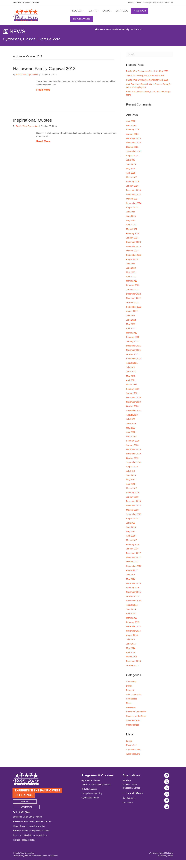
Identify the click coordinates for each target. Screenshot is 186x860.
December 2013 (133, 661)
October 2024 (132, 199)
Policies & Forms (156, 2)
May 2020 (130, 428)
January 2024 (132, 238)
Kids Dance (127, 802)
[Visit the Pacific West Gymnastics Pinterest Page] (167, 800)
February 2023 (132, 285)
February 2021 (132, 389)
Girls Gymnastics (134, 694)
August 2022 (132, 311)
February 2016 (132, 587)
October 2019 (132, 458)
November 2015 (133, 592)
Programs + (78, 10)
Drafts (129, 686)
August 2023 (132, 259)
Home (99, 29)
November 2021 (133, 350)
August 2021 (132, 363)
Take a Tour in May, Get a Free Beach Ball (145, 75)
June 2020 (131, 423)
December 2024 (133, 190)
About (130, 2)
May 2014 (130, 648)
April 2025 (130, 173)
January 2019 (132, 497)
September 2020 (133, 410)
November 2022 (133, 298)
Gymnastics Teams (90, 798)
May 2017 (130, 579)
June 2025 (131, 164)
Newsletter (131, 707)
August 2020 (132, 415)
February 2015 (132, 622)
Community (131, 681)
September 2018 (133, 514)
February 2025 (132, 181)
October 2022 (132, 302)
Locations (137, 2)
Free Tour (140, 10)
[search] (171, 2)
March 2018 (131, 540)
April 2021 (130, 380)
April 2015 (130, 613)
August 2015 (132, 605)
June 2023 (131, 268)
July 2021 (130, 367)
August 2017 (132, 570)
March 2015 (131, 618)
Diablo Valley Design (165, 856)
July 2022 (130, 315)
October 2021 (132, 354)
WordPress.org (133, 754)
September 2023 (133, 255)
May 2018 (130, 531)
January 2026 (132, 134)
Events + (94, 10)
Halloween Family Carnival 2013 (44, 68)
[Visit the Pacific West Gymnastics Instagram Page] (167, 781)
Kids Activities (128, 798)
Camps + (107, 10)
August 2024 (132, 207)
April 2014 (130, 652)
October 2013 (132, 665)
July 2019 (130, 471)
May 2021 (130, 376)
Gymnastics (131, 699)
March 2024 (131, 229)
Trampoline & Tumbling (92, 793)
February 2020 (132, 441)
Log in (129, 741)
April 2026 (130, 121)
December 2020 (133, 397)
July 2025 (130, 160)
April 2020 (130, 432)
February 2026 (132, 129)
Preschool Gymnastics (136, 712)
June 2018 (131, 527)
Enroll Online (81, 18)
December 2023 (133, 242)
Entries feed (131, 745)
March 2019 (131, 488)
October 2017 (132, 562)
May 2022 (130, 324)
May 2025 (130, 168)
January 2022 (132, 341)
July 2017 (130, 574)
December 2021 (133, 346)
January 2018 (132, 549)
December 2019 (133, 449)
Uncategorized (132, 725)
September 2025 (133, 151)
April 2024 (130, 225)
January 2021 (132, 393)
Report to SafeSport (38, 835)
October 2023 (132, 251)
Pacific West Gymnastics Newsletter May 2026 (147, 71)
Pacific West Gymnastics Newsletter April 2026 (147, 80)
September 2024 (133, 203)
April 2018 (130, 536)
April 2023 (130, 276)
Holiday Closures (20, 830)
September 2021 (133, 359)
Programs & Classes (98, 775)
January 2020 (132, 445)
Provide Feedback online (24, 840)
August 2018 (132, 518)
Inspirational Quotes (32, 120)
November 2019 (133, 454)
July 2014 (130, 639)
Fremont (130, 690)
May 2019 (130, 479)
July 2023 (130, 264)
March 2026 (131, 125)
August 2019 (132, 467)
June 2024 (131, 216)
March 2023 (131, 281)
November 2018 (133, 505)
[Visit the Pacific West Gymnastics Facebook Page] (167, 775)
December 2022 (133, 294)
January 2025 (132, 186)
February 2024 (132, 233)
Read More (43, 89)
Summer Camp (133, 720)
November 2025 (133, 142)
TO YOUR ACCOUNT (26, 2)
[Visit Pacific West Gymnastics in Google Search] (167, 794)
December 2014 (133, 626)
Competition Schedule (40, 830)
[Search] (149, 54)
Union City (27, 817)
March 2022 (131, 333)
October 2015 (132, 596)
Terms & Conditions (50, 856)
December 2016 (133, 583)
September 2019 (133, 462)
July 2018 (130, 523)
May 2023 (130, 272)
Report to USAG (20, 835)
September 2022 (133, 307)
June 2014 (131, 644)
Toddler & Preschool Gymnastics (96, 784)
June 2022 (131, 320)
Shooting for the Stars (136, 716)
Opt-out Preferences (33, 856)
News (167, 2)
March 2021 (131, 384)
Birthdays (122, 10)
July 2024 (130, 212)
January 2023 (132, 289)
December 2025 (133, 138)
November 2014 (133, 631)
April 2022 (130, 328)
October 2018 (132, 510)
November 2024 (133, 194)
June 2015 (131, 609)
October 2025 (132, 147)
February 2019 (132, 492)
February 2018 (132, 544)
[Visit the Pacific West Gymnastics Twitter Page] (167, 788)
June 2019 (131, 475)
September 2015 (133, 600)
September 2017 (133, 566)
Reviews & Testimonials (23, 821)
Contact (146, 2)
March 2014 (131, 657)
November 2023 (133, 246)
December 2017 (133, 553)
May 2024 (130, 220)
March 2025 (131, 177)
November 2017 (133, 557)
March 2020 (131, 436)
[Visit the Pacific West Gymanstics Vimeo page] (167, 806)
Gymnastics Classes (91, 780)
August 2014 (132, 635)
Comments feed (133, 749)
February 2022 (132, 337)
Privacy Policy (18, 856)
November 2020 (133, 402)
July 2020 (130, 419)
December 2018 (133, 501)
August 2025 (132, 155)
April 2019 (130, 484)
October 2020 (132, 406)
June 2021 (131, 371)
